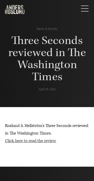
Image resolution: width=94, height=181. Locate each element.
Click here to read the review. (30, 141)
